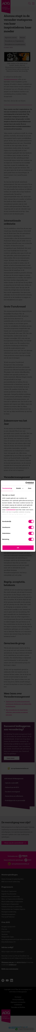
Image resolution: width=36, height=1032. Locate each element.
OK (18, 547)
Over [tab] (29, 488)
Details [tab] (18, 488)
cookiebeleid (10, 509)
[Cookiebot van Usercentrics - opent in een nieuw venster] (25, 483)
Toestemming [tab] (7, 488)
